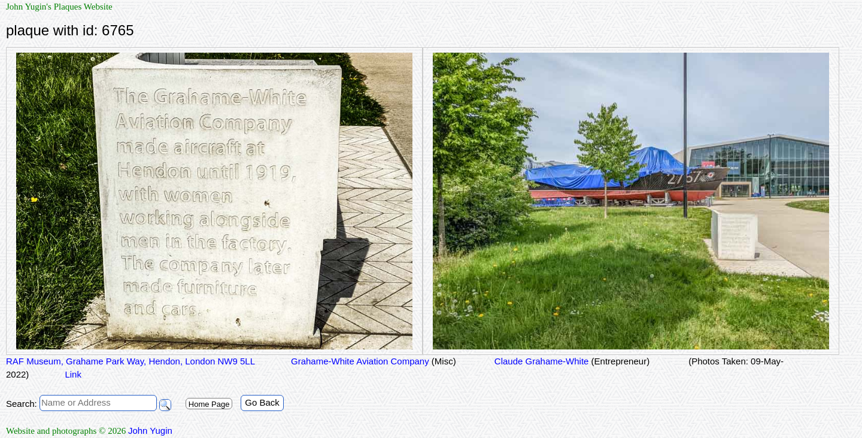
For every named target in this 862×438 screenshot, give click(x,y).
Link (73, 374)
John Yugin (150, 430)
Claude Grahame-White (570, 361)
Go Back (262, 402)
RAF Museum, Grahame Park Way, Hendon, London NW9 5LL (130, 361)
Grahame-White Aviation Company (373, 361)
